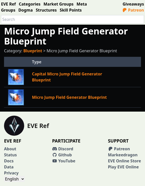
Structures (46, 10)
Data (9, 167)
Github (62, 155)
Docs (9, 161)
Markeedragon (123, 155)
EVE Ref (8, 4)
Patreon (133, 10)
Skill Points (71, 10)
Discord (62, 149)
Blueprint (32, 51)
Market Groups (59, 4)
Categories (30, 4)
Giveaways (133, 4)
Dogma (25, 10)
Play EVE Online (123, 167)
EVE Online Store (124, 161)
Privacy (11, 173)
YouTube (63, 161)
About (10, 149)
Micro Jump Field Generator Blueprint (69, 97)
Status (10, 155)
